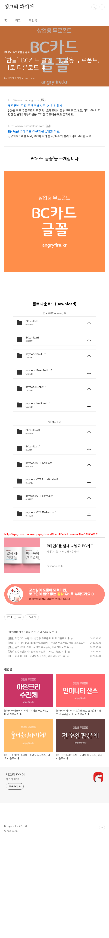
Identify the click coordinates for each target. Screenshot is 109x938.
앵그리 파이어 (19, 7)
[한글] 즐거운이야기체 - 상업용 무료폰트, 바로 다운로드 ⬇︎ (38, 746)
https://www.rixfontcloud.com (26, 126)
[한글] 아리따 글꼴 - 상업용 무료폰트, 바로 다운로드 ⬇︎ (36, 755)
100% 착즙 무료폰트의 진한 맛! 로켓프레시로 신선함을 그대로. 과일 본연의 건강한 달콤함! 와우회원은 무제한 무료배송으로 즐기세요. (54, 112)
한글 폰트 (31, 731)
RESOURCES (16, 731)
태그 (18, 20)
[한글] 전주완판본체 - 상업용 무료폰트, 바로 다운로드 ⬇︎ (37, 750)
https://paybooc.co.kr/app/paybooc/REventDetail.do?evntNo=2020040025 (51, 583)
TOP (102, 926)
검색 (94, 7)
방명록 (33, 20)
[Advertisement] (54, 175)
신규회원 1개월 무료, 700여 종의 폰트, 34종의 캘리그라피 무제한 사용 (49, 136)
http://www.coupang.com (23, 100)
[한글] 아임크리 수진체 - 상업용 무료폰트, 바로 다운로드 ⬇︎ (39, 737)
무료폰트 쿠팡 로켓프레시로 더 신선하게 (35, 105)
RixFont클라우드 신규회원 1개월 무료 (34, 131)
